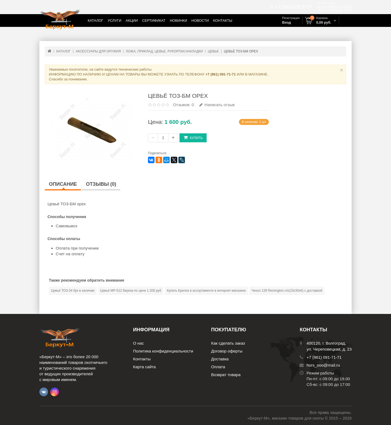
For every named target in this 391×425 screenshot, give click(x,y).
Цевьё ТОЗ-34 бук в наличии (72, 290)
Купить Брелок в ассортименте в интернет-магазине (206, 290)
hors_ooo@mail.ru (323, 365)
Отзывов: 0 (183, 104)
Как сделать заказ (228, 343)
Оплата (218, 366)
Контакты (222, 20)
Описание (63, 184)
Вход (286, 22)
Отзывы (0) (101, 184)
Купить (193, 137)
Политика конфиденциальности (163, 351)
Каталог (95, 20)
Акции (132, 20)
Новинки (178, 20)
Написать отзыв (217, 104)
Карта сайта (144, 366)
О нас (138, 343)
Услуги (114, 20)
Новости (200, 20)
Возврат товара (226, 374)
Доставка (220, 359)
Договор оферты (227, 351)
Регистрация (290, 18)
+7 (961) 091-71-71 (293, 7)
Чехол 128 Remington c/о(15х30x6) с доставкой (286, 290)
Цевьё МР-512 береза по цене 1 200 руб (130, 290)
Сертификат (153, 20)
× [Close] (341, 70)
